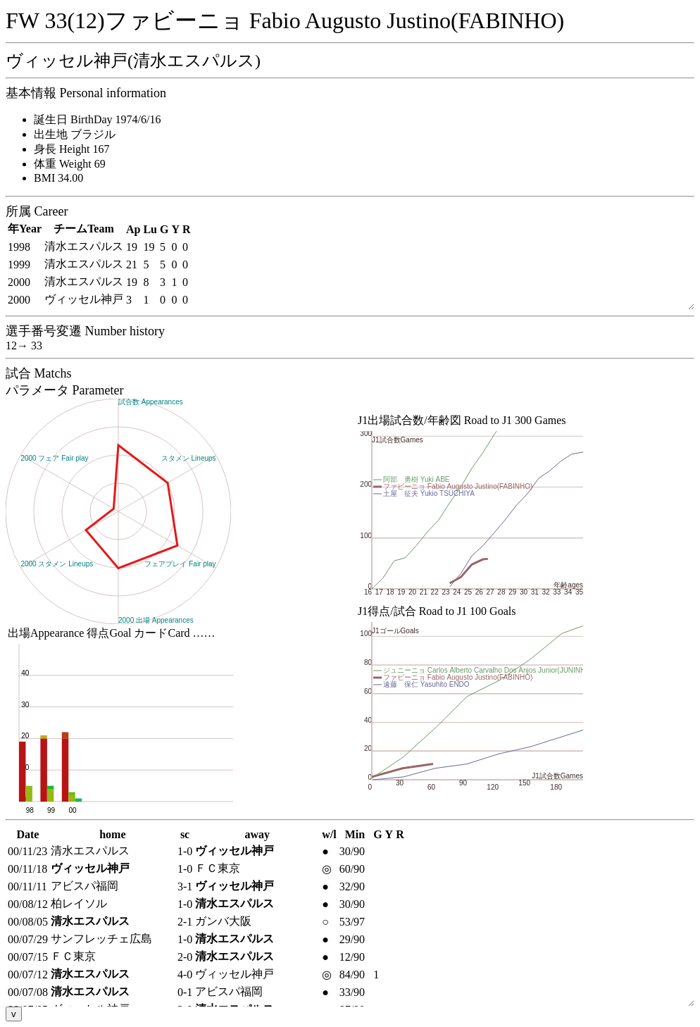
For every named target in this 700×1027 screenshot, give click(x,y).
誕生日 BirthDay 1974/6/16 (97, 119)
